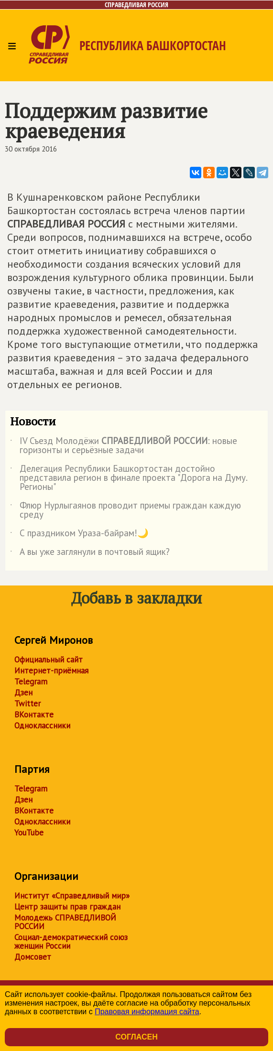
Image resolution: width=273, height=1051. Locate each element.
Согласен (136, 1037)
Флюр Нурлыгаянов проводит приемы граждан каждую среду (125, 510)
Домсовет (32, 957)
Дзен (23, 692)
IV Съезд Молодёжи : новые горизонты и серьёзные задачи (123, 445)
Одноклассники (42, 725)
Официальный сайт (48, 659)
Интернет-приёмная (51, 670)
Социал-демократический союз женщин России (71, 941)
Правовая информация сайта (147, 1012)
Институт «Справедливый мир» (72, 895)
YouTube (29, 832)
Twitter (27, 703)
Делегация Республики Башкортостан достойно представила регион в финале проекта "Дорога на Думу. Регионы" (128, 478)
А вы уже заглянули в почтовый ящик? (90, 553)
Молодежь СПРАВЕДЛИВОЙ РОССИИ (65, 922)
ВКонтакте (34, 714)
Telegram (30, 681)
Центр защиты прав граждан (67, 906)
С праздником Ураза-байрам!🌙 (79, 535)
